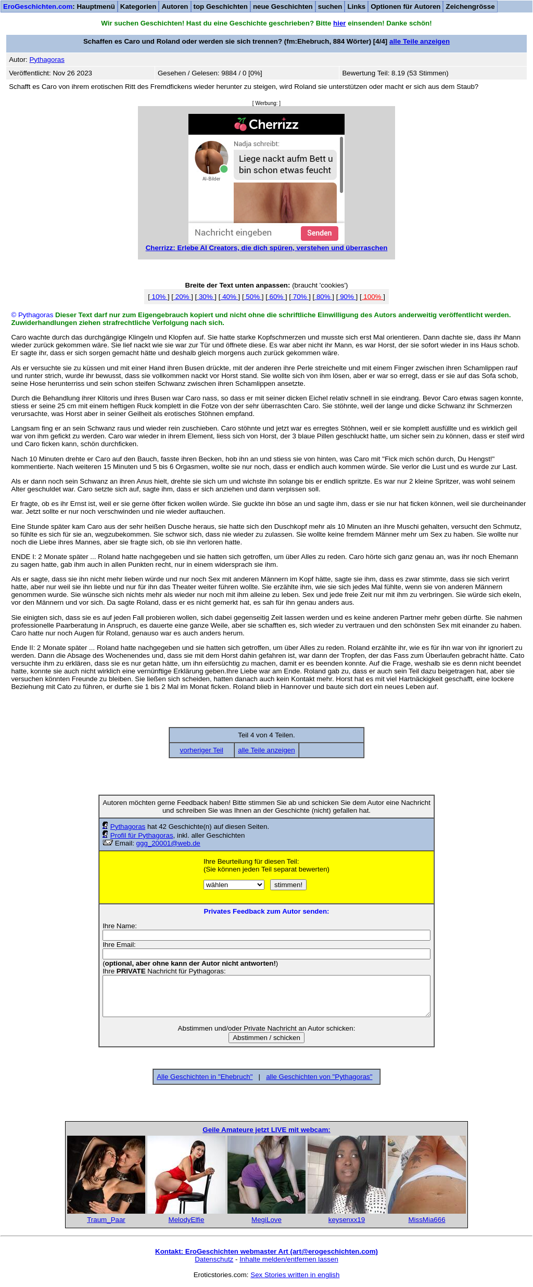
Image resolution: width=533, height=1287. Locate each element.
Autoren (174, 6)
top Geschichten (221, 6)
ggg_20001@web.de (168, 843)
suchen (330, 6)
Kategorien (138, 6)
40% (229, 297)
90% (347, 297)
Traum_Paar (106, 1220)
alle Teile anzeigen (419, 41)
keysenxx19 (346, 1220)
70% (300, 297)
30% (205, 297)
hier (339, 23)
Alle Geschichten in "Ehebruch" (204, 1077)
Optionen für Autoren (405, 6)
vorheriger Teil (201, 750)
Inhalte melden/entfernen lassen (288, 1259)
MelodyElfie (187, 1220)
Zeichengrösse (470, 6)
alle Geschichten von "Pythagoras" (319, 1077)
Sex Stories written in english (294, 1275)
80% (323, 297)
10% (159, 297)
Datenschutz (214, 1259)
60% (276, 297)
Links (356, 6)
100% (373, 297)
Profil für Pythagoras (141, 835)
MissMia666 (426, 1220)
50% (253, 297)
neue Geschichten (283, 6)
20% (182, 297)
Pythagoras (127, 826)
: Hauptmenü (59, 6)
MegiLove (266, 1220)
